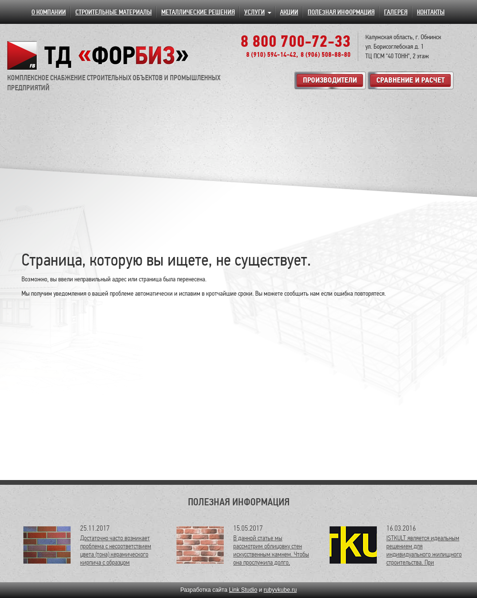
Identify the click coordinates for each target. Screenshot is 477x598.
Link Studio (243, 590)
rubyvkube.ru (280, 590)
